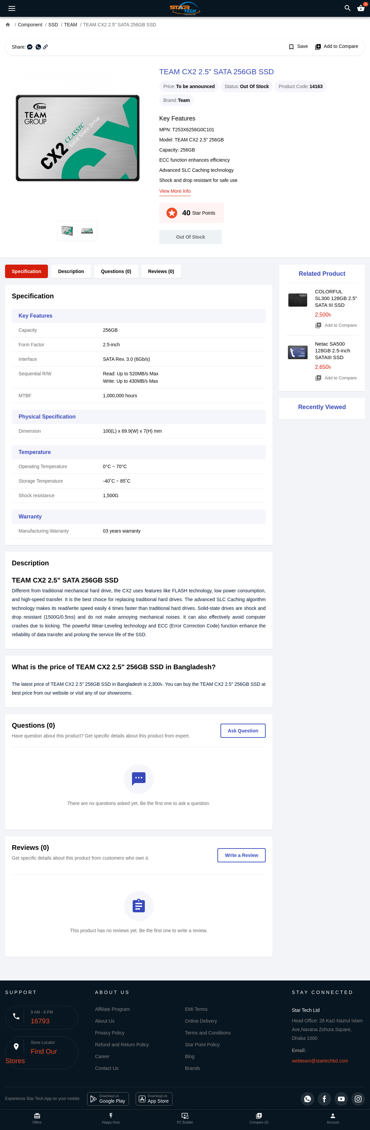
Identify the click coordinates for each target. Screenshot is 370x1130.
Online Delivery (201, 1021)
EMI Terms (196, 1009)
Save (298, 47)
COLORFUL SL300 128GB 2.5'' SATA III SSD (336, 298)
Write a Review (241, 855)
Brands (192, 1068)
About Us (105, 1021)
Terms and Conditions (208, 1032)
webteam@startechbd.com (320, 1061)
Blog (189, 1056)
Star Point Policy (202, 1044)
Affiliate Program (112, 1009)
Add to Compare (336, 47)
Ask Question (243, 730)
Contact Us (106, 1068)
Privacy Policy (110, 1032)
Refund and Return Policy (122, 1044)
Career (102, 1056)
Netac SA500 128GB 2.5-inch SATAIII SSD (332, 350)
